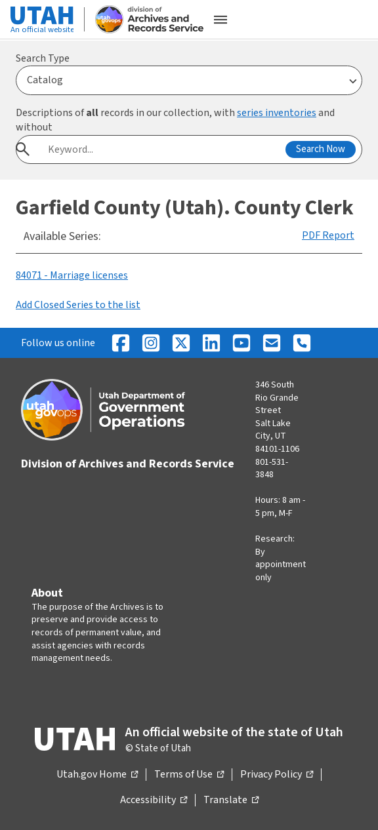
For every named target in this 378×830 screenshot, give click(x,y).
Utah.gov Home (97, 774)
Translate (231, 800)
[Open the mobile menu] (220, 19)
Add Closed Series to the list (78, 305)
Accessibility (153, 800)
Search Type (43, 58)
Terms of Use (189, 774)
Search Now (320, 149)
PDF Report (328, 235)
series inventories (276, 113)
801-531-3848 (271, 469)
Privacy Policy (276, 774)
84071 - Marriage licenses (72, 275)
